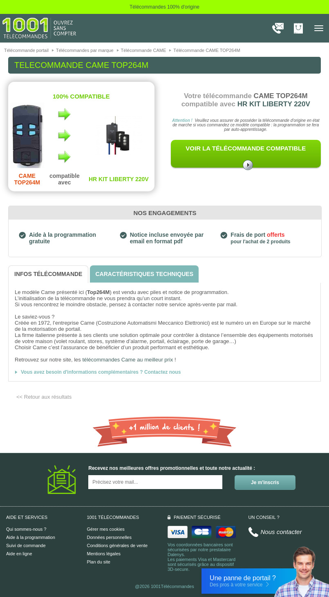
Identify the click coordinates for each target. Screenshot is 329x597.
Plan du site (98, 561)
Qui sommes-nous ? (26, 529)
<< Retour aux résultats (44, 397)
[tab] (48, 274)
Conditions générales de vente (117, 545)
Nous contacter (281, 531)
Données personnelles (109, 537)
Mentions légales (104, 553)
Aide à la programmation (30, 537)
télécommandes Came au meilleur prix (127, 360)
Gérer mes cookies (106, 529)
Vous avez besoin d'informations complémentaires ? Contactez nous (101, 372)
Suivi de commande (26, 545)
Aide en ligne (19, 553)
